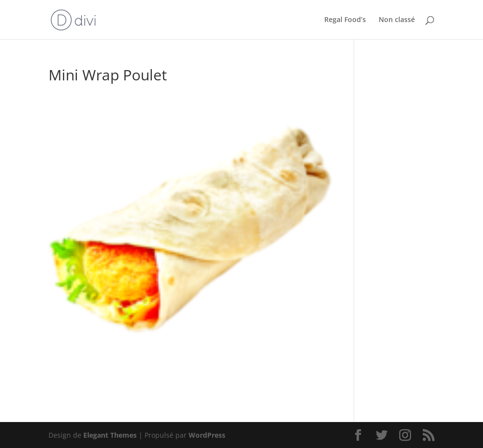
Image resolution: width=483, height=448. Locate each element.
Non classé (397, 20)
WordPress (207, 435)
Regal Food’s (345, 20)
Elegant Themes (110, 435)
